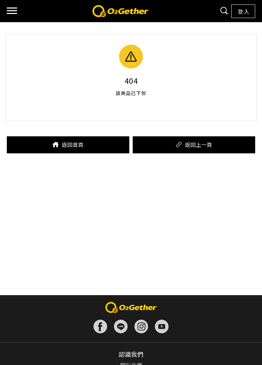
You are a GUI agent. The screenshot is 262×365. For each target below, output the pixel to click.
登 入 (243, 11)
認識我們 (131, 354)
